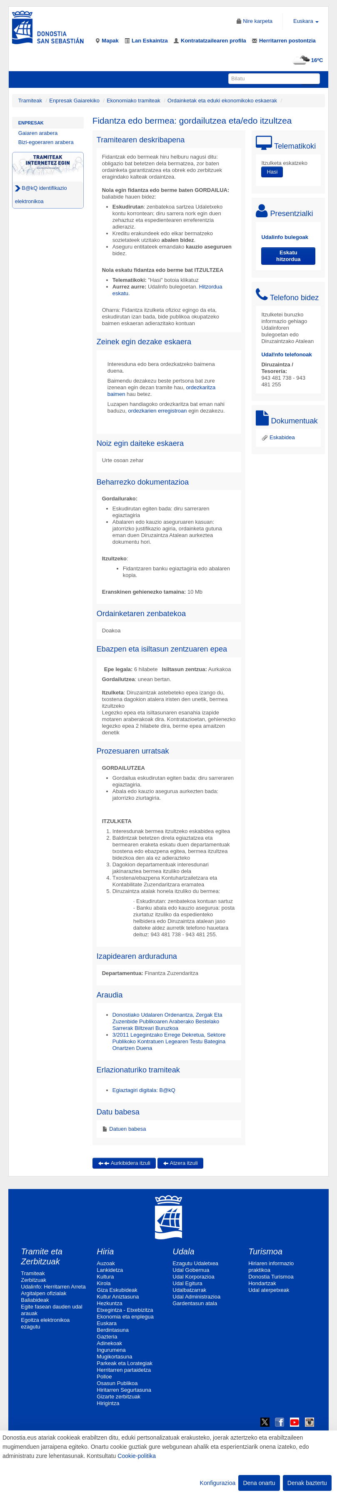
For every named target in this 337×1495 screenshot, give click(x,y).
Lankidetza (110, 1270)
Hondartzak (262, 1283)
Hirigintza (108, 1403)
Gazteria (107, 1336)
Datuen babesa (127, 1129)
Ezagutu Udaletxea (195, 1263)
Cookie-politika (136, 1456)
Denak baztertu (307, 1483)
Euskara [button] (306, 21)
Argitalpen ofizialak (43, 1293)
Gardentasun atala (194, 1303)
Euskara (107, 1323)
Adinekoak (109, 1343)
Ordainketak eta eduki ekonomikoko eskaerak (222, 100)
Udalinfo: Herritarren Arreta (53, 1287)
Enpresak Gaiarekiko (74, 100)
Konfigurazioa (218, 1483)
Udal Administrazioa (196, 1297)
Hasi (272, 172)
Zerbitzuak (33, 1280)
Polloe (104, 1376)
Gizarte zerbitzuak (118, 1396)
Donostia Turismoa (270, 1277)
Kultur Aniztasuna (118, 1297)
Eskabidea (278, 437)
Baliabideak (35, 1300)
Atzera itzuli (180, 1163)
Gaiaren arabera (38, 133)
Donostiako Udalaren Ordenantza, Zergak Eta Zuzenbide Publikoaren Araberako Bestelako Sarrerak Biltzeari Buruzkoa (167, 1021)
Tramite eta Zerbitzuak (41, 1256)
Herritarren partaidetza (124, 1370)
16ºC (306, 60)
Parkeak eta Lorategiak (124, 1363)
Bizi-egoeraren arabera (46, 142)
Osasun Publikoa (117, 1383)
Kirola (103, 1283)
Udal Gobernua (190, 1270)
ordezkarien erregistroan (157, 411)
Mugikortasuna (114, 1356)
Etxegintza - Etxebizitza (125, 1310)
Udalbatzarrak (189, 1290)
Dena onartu (259, 1483)
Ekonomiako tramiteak (133, 100)
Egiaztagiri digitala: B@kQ (143, 1090)
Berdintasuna (113, 1330)
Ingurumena (111, 1350)
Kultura (105, 1277)
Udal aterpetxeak (268, 1290)
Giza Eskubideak (117, 1290)
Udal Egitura (187, 1283)
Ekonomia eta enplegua (125, 1316)
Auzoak (106, 1263)
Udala (183, 1251)
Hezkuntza (109, 1303)
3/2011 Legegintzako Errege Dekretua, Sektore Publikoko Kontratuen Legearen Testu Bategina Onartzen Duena (169, 1041)
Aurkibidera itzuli (124, 1163)
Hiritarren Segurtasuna (124, 1390)
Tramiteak (30, 100)
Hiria (105, 1251)
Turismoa (265, 1251)
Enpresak (31, 122)
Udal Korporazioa (193, 1277)
